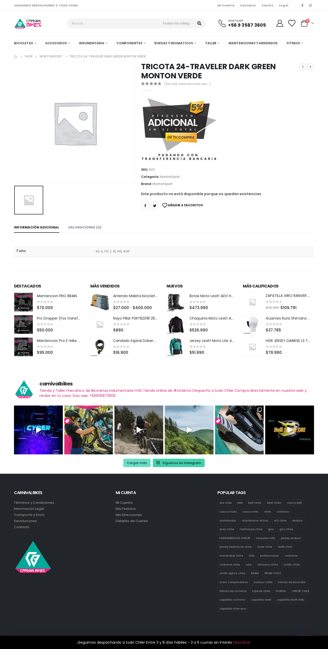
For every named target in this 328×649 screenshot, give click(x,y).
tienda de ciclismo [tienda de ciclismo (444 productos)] (233, 591)
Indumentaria (91, 43)
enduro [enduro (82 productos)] (297, 520)
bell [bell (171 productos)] (240, 503)
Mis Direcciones (129, 514)
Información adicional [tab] (36, 227)
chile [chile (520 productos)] (267, 512)
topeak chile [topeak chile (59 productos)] (261, 591)
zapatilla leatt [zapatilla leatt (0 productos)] (261, 600)
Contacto (248, 5)
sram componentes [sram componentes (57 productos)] (233, 582)
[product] (23, 302)
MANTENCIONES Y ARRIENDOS (253, 43)
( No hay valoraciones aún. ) (187, 83)
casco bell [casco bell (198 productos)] (294, 503)
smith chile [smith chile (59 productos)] (292, 565)
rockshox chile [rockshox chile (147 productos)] (229, 565)
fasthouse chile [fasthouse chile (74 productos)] (251, 529)
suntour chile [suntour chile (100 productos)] (263, 582)
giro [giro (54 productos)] (271, 529)
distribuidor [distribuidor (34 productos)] (227, 520)
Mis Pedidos (126, 508)
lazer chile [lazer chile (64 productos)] (264, 547)
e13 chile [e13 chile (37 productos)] (280, 520)
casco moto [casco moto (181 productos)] (228, 512)
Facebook (145, 205)
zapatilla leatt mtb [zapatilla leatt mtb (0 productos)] (290, 600)
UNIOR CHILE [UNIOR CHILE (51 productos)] (301, 591)
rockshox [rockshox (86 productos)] (291, 556)
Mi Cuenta (225, 5)
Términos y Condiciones (34, 502)
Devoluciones (25, 520)
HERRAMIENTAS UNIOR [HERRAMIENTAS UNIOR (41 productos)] (234, 538)
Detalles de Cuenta (132, 520)
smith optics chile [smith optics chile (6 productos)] (232, 573)
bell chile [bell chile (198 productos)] (254, 503)
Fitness (293, 43)
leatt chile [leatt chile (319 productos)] (285, 547)
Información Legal (29, 508)
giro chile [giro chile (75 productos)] (286, 529)
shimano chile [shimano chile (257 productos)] (267, 565)
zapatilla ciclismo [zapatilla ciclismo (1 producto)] (232, 600)
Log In (284, 5)
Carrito (267, 5)
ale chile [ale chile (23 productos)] (225, 503)
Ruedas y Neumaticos (173, 43)
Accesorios (56, 43)
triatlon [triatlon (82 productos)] (281, 591)
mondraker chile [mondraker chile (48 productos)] (231, 556)
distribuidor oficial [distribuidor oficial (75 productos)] (255, 520)
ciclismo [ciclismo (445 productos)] (283, 512)
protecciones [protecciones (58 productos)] (269, 556)
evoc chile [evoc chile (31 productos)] (226, 529)
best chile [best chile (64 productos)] (274, 503)
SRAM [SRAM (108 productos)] (255, 573)
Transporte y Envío (29, 514)
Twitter (155, 205)
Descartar (241, 642)
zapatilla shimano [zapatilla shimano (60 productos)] (232, 609)
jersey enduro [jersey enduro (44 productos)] (291, 538)
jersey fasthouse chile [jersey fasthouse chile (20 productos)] (235, 547)
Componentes (129, 43)
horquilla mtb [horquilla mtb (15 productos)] (265, 538)
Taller (210, 43)
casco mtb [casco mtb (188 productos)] (250, 512)
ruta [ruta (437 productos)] (248, 565)
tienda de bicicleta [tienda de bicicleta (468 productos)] (291, 582)
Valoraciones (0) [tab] (84, 227)
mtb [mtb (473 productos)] (251, 556)
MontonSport (170, 177)
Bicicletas (23, 43)
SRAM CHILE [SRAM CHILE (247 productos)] (272, 573)
